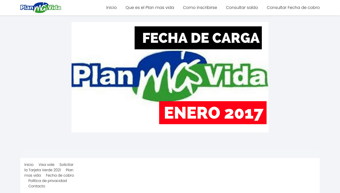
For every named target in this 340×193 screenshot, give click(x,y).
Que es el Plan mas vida (150, 7)
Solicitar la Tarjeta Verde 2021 (49, 167)
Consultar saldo (242, 7)
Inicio (111, 7)
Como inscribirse (200, 7)
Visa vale (47, 164)
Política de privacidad (47, 180)
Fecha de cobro (60, 175)
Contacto (36, 186)
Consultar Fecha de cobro (293, 7)
